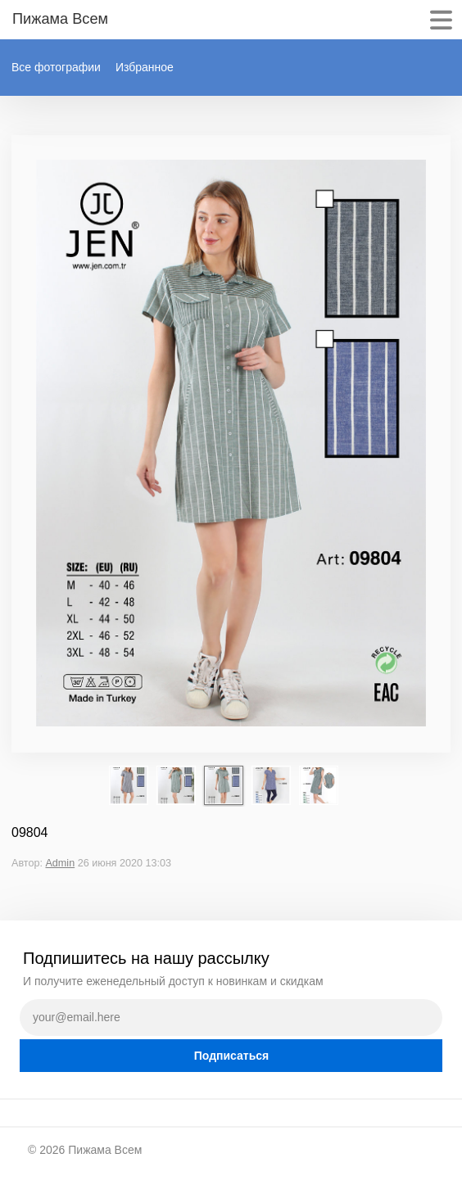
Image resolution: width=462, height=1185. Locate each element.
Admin (60, 863)
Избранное (145, 67)
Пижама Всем (105, 1149)
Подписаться (232, 1055)
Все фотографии (56, 67)
